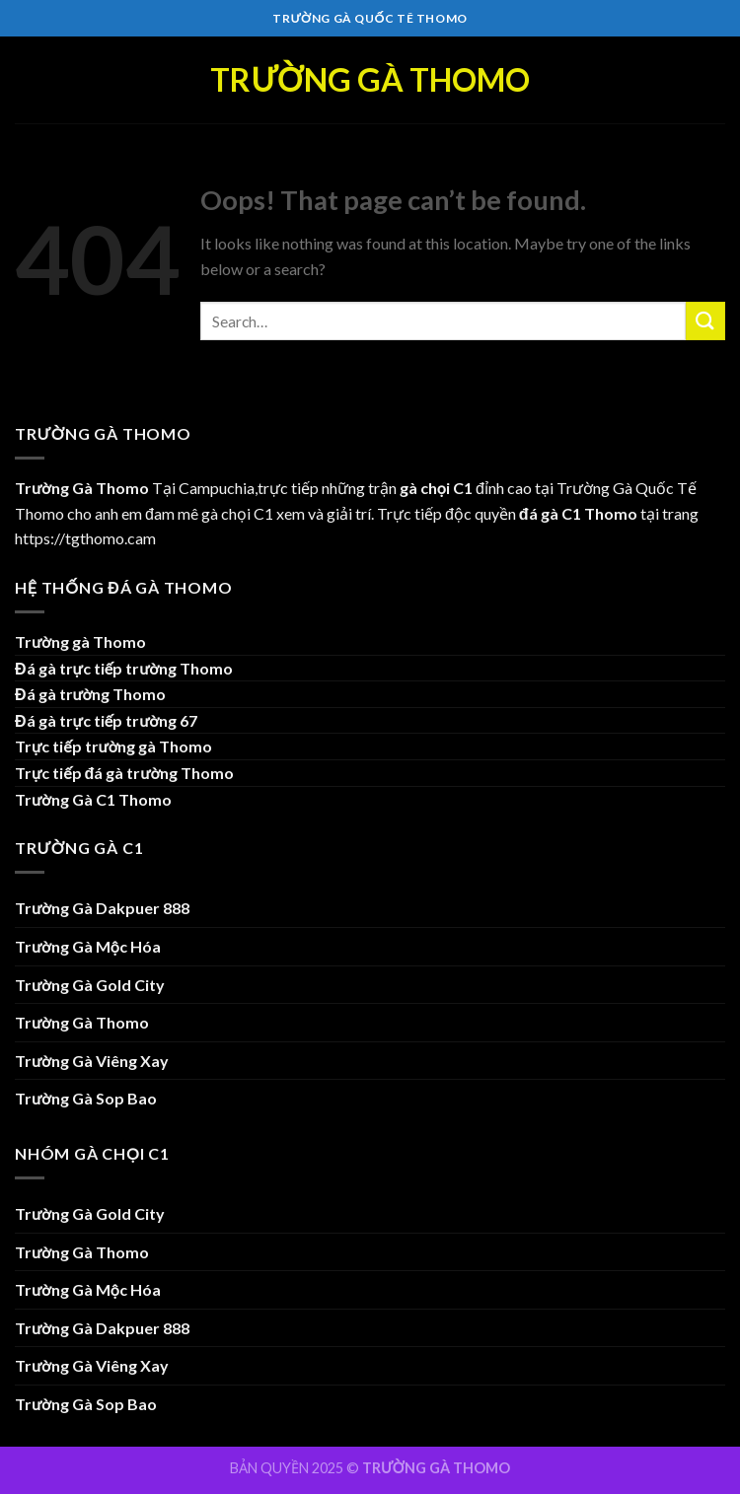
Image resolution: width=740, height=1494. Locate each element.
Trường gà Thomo (80, 641)
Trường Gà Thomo (370, 80)
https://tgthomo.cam (85, 538)
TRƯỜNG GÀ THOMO (436, 1467)
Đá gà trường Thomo (90, 693)
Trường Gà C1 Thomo (93, 799)
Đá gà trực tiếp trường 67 (106, 720)
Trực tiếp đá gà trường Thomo (124, 772)
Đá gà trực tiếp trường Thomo (124, 668)
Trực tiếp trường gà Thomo (113, 746)
